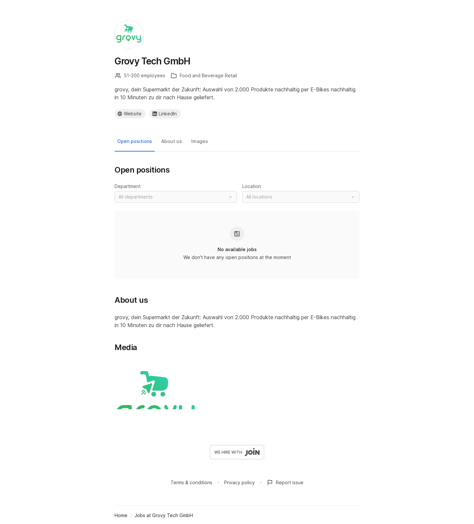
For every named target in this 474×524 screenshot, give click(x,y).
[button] (176, 197)
